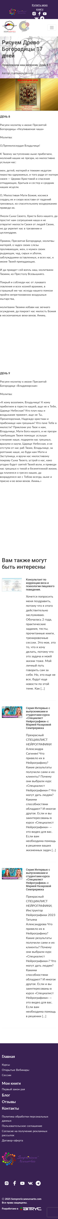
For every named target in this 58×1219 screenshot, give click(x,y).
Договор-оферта (12, 1140)
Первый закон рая (13, 1089)
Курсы (6, 1065)
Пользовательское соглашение (22, 1126)
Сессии (6, 1075)
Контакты (10, 1108)
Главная (8, 1057)
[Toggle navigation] (51, 28)
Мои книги (11, 1083)
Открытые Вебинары (15, 1070)
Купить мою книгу (40, 7)
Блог (6, 1095)
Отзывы (9, 1102)
